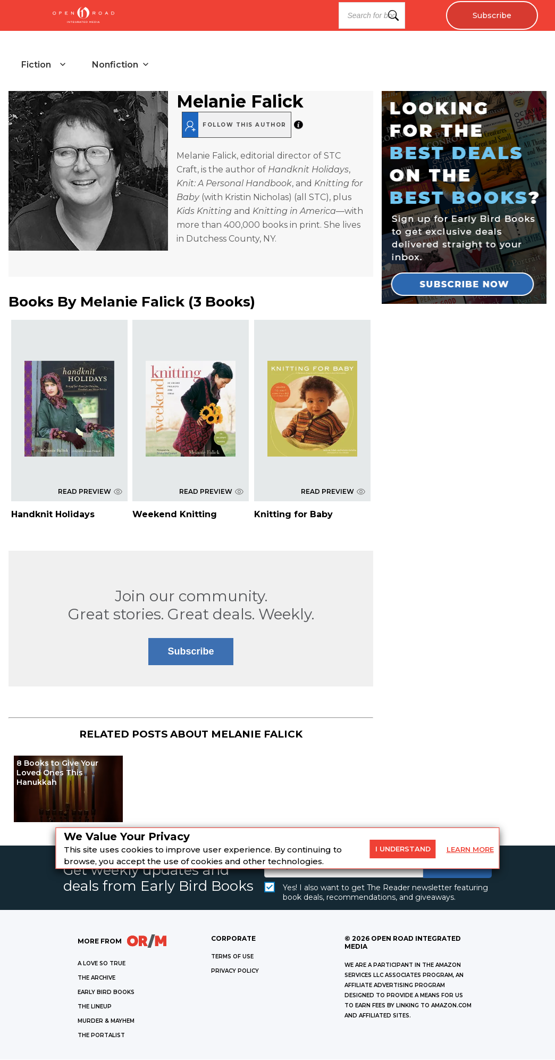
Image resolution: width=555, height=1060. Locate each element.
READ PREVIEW (90, 491)
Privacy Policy (235, 971)
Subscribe (491, 15)
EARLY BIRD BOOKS (106, 992)
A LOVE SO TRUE (101, 963)
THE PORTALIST (101, 1035)
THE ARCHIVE (96, 978)
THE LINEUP (95, 1007)
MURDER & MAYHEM (106, 1021)
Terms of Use (232, 957)
